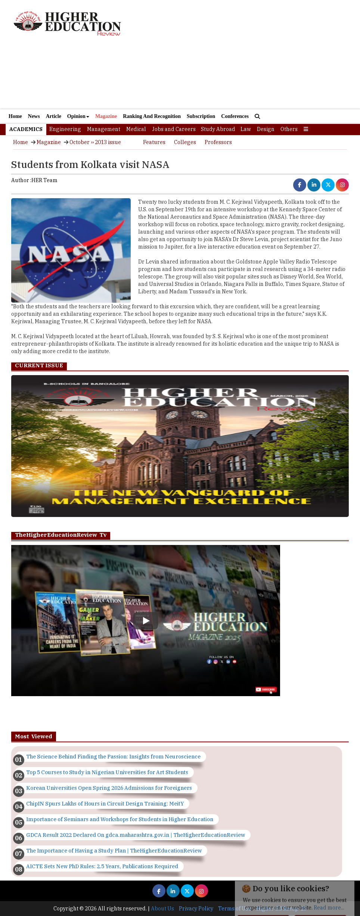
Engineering (65, 129)
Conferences (235, 116)
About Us (162, 908)
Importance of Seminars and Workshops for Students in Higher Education (119, 819)
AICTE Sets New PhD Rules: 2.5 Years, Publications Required (102, 866)
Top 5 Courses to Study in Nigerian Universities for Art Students (107, 772)
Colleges (185, 142)
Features (154, 142)
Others (289, 129)
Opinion (78, 116)
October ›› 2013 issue (95, 142)
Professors (218, 142)
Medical (136, 129)
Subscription (201, 116)
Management (103, 129)
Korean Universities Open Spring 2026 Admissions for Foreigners (109, 788)
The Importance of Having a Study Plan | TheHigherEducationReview (114, 850)
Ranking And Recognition (152, 116)
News (34, 116)
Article (53, 116)
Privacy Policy (196, 908)
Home (15, 116)
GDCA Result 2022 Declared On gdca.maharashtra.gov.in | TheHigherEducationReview (135, 835)
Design (265, 129)
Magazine (106, 116)
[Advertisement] (180, 77)
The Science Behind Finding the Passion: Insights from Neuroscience (113, 756)
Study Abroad (218, 129)
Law (245, 129)
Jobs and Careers (174, 129)
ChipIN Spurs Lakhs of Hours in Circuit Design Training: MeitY (105, 803)
